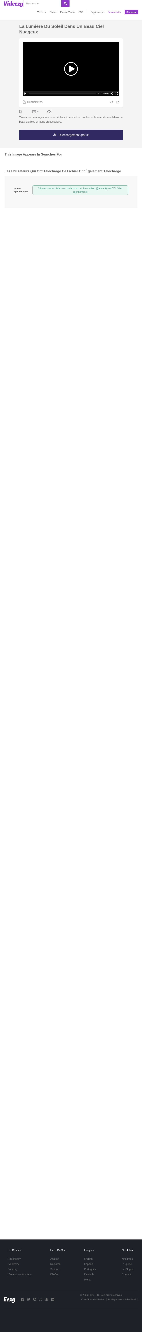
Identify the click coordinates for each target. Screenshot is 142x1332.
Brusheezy (15, 1258)
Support (54, 1269)
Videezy (13, 1269)
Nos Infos (127, 1258)
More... (88, 1279)
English (88, 1258)
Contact (126, 1274)
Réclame (55, 1264)
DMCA (54, 1274)
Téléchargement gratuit (73, 134)
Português (90, 1269)
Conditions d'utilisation (93, 1299)
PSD (81, 12)
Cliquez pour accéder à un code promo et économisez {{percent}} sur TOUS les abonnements (80, 190)
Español (89, 1264)
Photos (53, 12)
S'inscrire (131, 12)
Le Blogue (127, 1269)
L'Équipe (127, 1264)
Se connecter (114, 12)
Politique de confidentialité (122, 1299)
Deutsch (89, 1274)
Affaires (54, 1258)
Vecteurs (41, 12)
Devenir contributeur (20, 1274)
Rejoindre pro (97, 12)
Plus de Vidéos (67, 12)
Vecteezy (14, 1264)
